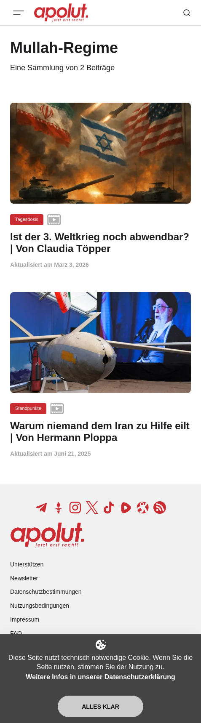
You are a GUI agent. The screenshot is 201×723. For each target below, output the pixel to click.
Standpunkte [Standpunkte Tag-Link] (28, 408)
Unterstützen (26, 564)
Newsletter (24, 578)
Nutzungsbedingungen (39, 605)
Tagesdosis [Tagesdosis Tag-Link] (26, 219)
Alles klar (100, 706)
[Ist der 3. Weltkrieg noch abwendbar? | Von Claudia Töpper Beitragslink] (100, 243)
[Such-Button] (186, 12)
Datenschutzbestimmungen (46, 591)
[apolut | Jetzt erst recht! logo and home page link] (47, 535)
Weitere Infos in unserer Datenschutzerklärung (100, 676)
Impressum (24, 619)
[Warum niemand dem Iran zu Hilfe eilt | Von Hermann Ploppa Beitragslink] (100, 432)
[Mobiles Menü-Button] (18, 12)
